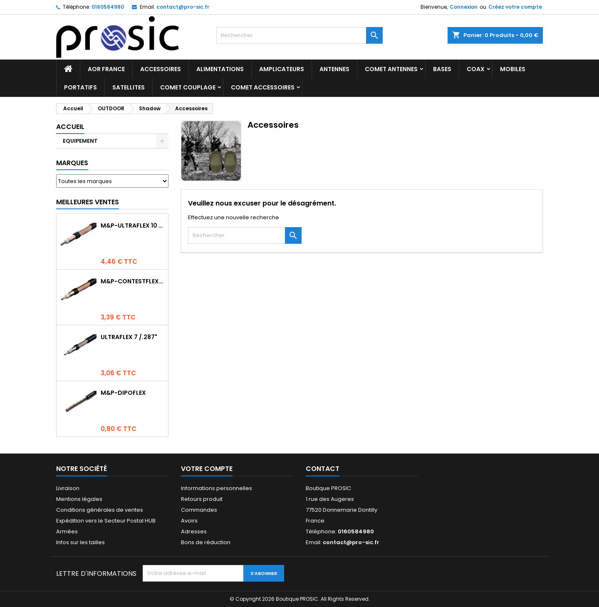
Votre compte (207, 468)
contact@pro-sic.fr (182, 6)
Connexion (464, 6)
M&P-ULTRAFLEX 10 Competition (133, 225)
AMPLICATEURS (281, 69)
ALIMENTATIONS (220, 69)
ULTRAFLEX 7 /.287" (129, 337)
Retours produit (202, 499)
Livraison (67, 488)
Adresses (194, 531)
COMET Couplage (187, 87)
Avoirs (189, 521)
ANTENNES (334, 69)
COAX (476, 69)
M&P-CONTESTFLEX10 (133, 281)
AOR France (106, 69)
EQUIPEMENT (80, 141)
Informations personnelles (216, 488)
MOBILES (512, 69)
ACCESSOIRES (160, 69)
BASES (442, 69)
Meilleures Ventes (87, 202)
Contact (322, 468)
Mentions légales (79, 499)
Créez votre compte (515, 6)
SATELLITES (128, 87)
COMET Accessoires (263, 87)
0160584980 (108, 6)
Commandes (199, 510)
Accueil (70, 126)
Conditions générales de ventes (99, 510)
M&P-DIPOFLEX (123, 392)
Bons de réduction (205, 542)
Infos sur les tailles (80, 542)
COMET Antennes (391, 69)
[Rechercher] (299, 35)
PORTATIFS (80, 87)
